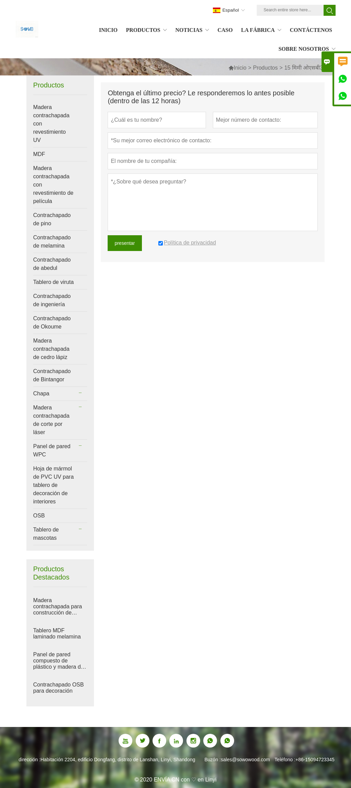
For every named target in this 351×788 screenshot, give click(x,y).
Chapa (41, 393)
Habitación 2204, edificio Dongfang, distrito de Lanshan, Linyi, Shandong (117, 759)
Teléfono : (285, 759)
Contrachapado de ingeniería (52, 300)
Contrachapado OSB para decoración (58, 688)
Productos (265, 68)
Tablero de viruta (53, 282)
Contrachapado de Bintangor (52, 375)
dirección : (29, 759)
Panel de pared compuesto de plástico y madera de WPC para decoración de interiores (60, 661)
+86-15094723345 (315, 759)
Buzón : (213, 759)
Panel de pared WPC (52, 450)
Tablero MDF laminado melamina (57, 634)
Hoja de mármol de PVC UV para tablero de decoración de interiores (53, 485)
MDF (39, 154)
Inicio (240, 68)
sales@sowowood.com (245, 759)
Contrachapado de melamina (52, 242)
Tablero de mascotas (46, 534)
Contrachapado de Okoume (52, 322)
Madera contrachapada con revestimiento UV (51, 123)
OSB (39, 515)
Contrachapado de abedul (52, 264)
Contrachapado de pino (52, 219)
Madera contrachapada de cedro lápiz (51, 349)
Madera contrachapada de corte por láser (51, 420)
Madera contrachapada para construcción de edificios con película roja (58, 606)
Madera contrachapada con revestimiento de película (53, 184)
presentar (124, 243)
